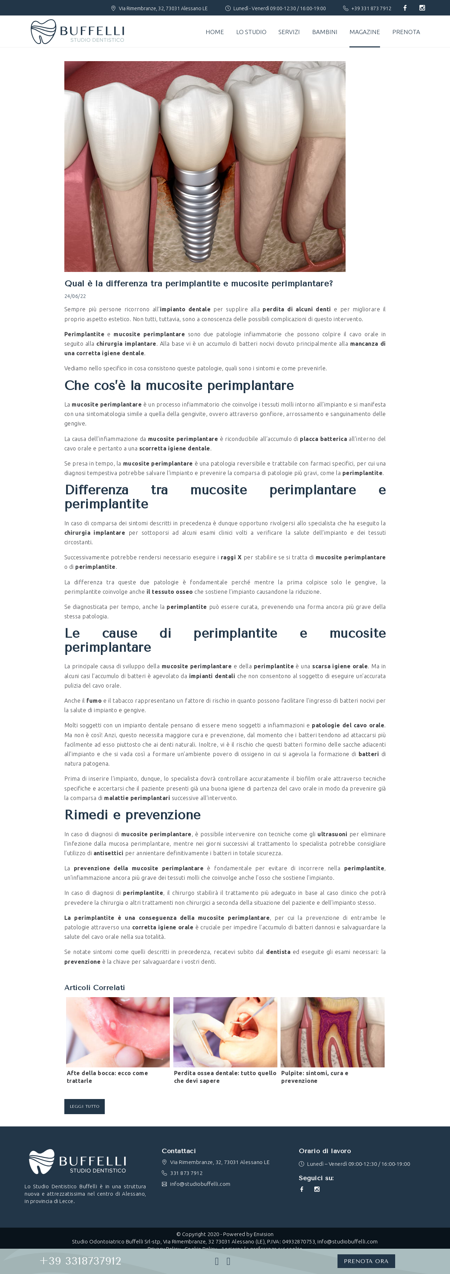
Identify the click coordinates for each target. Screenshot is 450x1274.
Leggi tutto (84, 1106)
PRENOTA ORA (366, 1261)
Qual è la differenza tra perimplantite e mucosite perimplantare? (198, 283)
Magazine (364, 31)
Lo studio (251, 31)
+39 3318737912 (80, 1261)
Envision (264, 1234)
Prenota (406, 31)
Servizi (289, 31)
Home (215, 31)
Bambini (325, 31)
